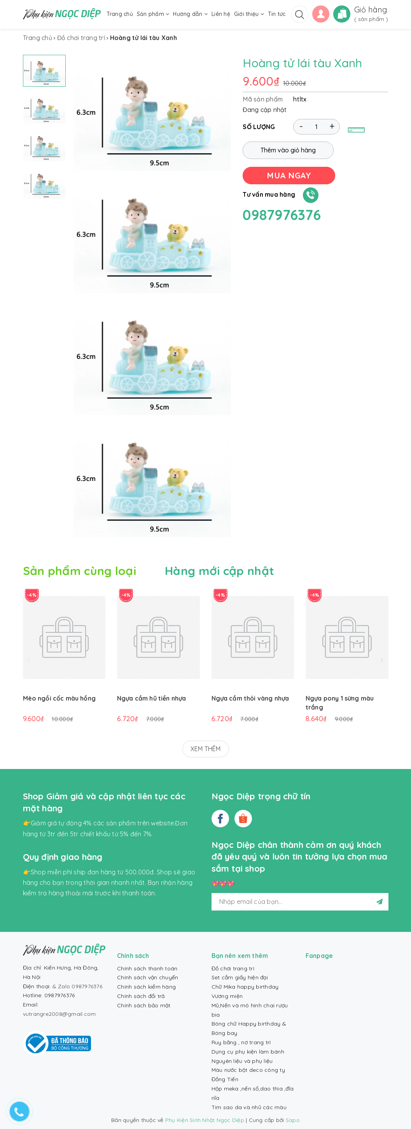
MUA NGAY (289, 175)
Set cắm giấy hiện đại (240, 977)
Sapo (293, 1120)
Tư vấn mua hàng (269, 194)
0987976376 (282, 215)
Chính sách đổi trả (141, 996)
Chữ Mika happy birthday (245, 986)
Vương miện (227, 996)
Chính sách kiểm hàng (146, 986)
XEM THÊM (206, 749)
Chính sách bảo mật (144, 1005)
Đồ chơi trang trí (233, 968)
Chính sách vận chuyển (147, 977)
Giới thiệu (249, 13)
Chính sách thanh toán (147, 968)
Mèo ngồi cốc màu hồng (59, 698)
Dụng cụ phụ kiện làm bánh (248, 1051)
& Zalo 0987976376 (77, 986)
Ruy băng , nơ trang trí (241, 1042)
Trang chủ (120, 13)
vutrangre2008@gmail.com (59, 1013)
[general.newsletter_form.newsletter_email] (300, 902)
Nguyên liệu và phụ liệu (242, 1060)
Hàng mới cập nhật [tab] (219, 570)
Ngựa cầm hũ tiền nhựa (151, 698)
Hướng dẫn (190, 13)
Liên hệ (221, 13)
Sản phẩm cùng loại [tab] (79, 570)
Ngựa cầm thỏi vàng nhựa (250, 698)
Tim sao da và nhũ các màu (249, 1107)
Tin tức (277, 13)
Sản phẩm (153, 13)
